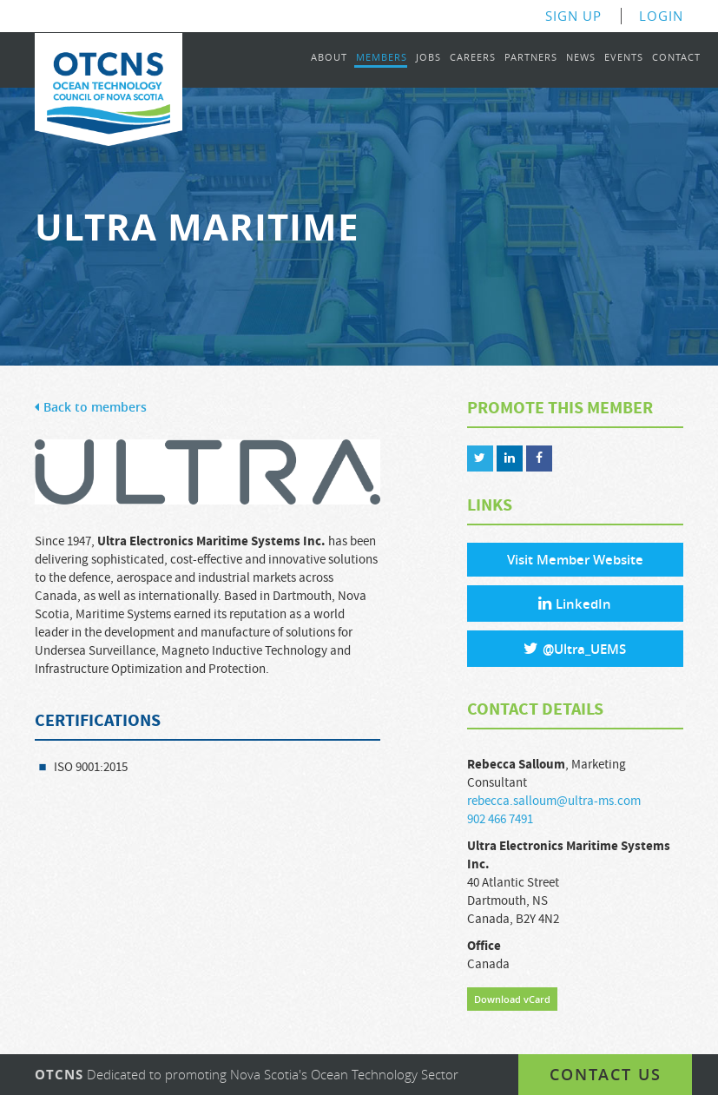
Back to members (91, 407)
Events (623, 57)
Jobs (428, 57)
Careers (473, 57)
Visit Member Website (575, 560)
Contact (676, 57)
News (581, 57)
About (329, 57)
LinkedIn (574, 604)
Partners (530, 57)
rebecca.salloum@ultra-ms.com (554, 801)
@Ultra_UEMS (575, 649)
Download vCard (512, 999)
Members (381, 57)
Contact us (606, 1074)
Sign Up (573, 16)
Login (661, 16)
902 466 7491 (500, 819)
